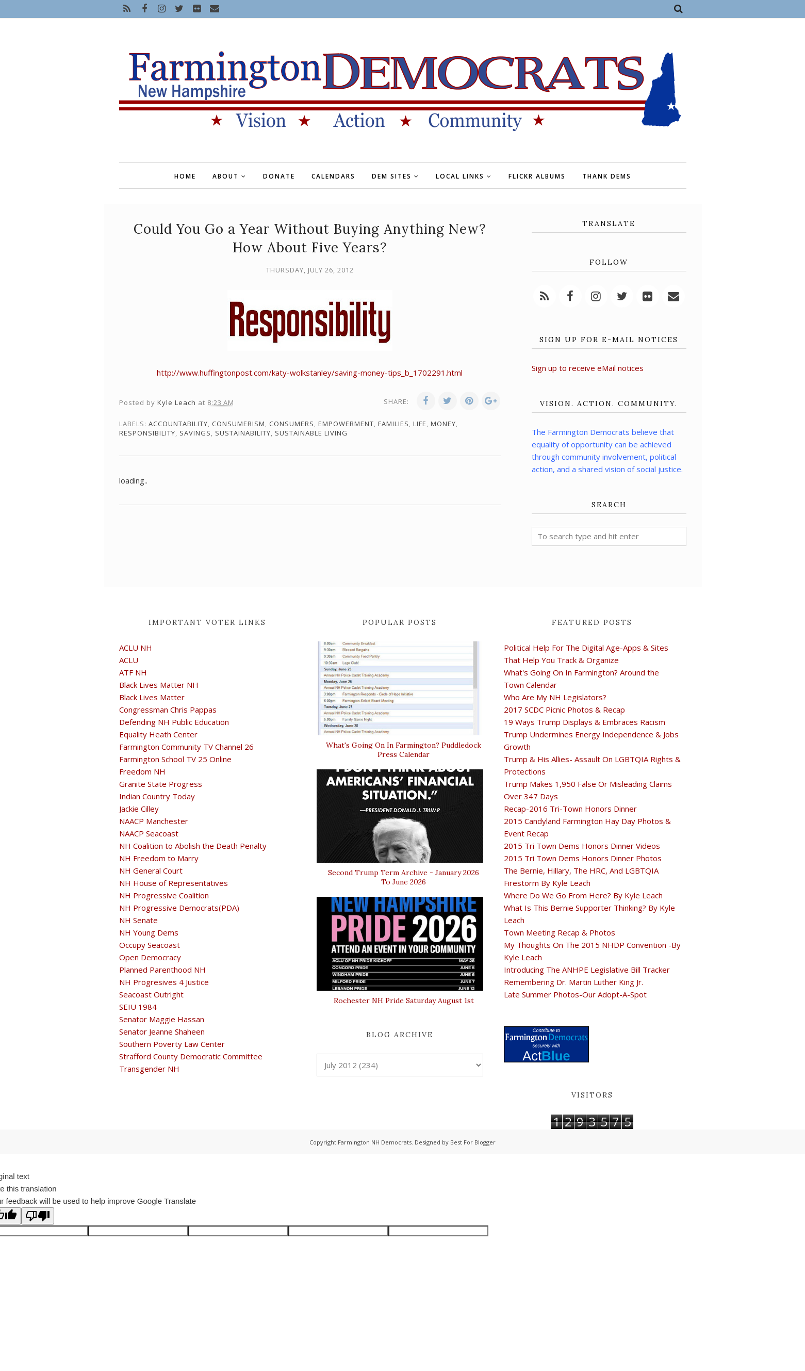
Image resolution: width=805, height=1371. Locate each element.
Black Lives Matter (152, 697)
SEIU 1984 (138, 1007)
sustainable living (311, 433)
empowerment (346, 423)
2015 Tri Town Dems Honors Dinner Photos (583, 858)
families (393, 423)
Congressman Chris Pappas (168, 709)
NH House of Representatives (173, 883)
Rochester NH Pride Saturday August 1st (404, 1000)
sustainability (243, 433)
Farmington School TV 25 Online (175, 759)
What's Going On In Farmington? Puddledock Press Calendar (403, 749)
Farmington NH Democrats (375, 1142)
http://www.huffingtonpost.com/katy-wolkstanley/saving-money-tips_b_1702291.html (310, 372)
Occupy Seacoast (149, 945)
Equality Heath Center (158, 734)
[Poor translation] (37, 1215)
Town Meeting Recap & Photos (559, 932)
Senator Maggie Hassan (161, 1019)
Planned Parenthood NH (162, 969)
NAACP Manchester (153, 821)
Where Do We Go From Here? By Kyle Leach (583, 895)
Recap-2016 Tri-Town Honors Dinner (570, 808)
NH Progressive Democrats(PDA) (179, 907)
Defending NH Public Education (174, 722)
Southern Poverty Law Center (172, 1044)
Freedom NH (142, 771)
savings (195, 433)
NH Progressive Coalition (164, 895)
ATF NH (133, 672)
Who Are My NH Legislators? (555, 697)
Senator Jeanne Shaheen (162, 1031)
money (443, 423)
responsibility (147, 433)
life (419, 423)
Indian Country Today (157, 796)
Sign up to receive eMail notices (588, 368)
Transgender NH (149, 1068)
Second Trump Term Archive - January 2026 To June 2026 (403, 877)
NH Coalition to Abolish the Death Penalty (193, 846)
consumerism (238, 423)
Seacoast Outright (151, 994)
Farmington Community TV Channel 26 (186, 746)
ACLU (128, 660)
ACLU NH (135, 647)
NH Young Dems (148, 932)
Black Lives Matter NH (159, 685)
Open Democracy (150, 957)
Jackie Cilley (139, 808)
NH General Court (151, 870)
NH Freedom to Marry (159, 858)
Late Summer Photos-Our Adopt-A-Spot (575, 994)
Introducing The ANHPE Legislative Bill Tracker (587, 969)
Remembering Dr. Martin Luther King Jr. (573, 982)
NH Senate (138, 920)
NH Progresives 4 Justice (164, 982)
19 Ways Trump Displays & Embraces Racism (584, 722)
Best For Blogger (473, 1142)
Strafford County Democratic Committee (190, 1056)
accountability (178, 423)
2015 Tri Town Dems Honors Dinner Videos (582, 846)
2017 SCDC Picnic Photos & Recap (564, 709)
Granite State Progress (160, 784)
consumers (291, 423)
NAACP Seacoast (148, 833)
